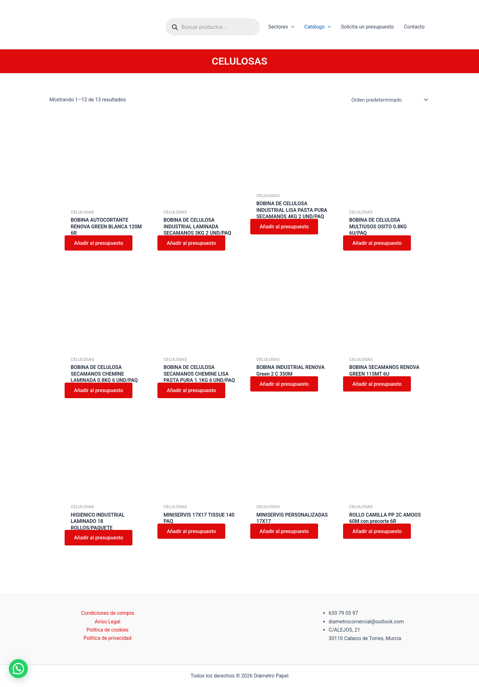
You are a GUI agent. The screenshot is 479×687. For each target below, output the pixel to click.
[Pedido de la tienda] (388, 99)
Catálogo (317, 27)
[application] (291, 27)
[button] (18, 668)
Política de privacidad (107, 638)
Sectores (281, 27)
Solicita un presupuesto (367, 27)
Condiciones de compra (107, 613)
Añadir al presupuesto (99, 243)
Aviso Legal (107, 622)
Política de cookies (107, 630)
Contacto (414, 27)
